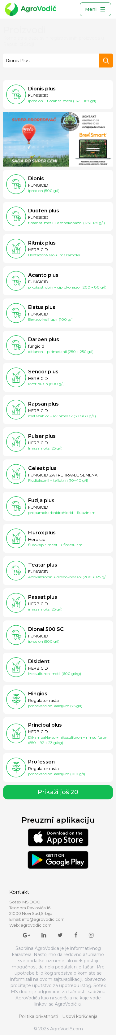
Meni (95, 9)
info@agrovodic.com (43, 919)
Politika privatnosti (38, 1016)
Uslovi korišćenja (79, 1016)
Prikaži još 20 (58, 792)
